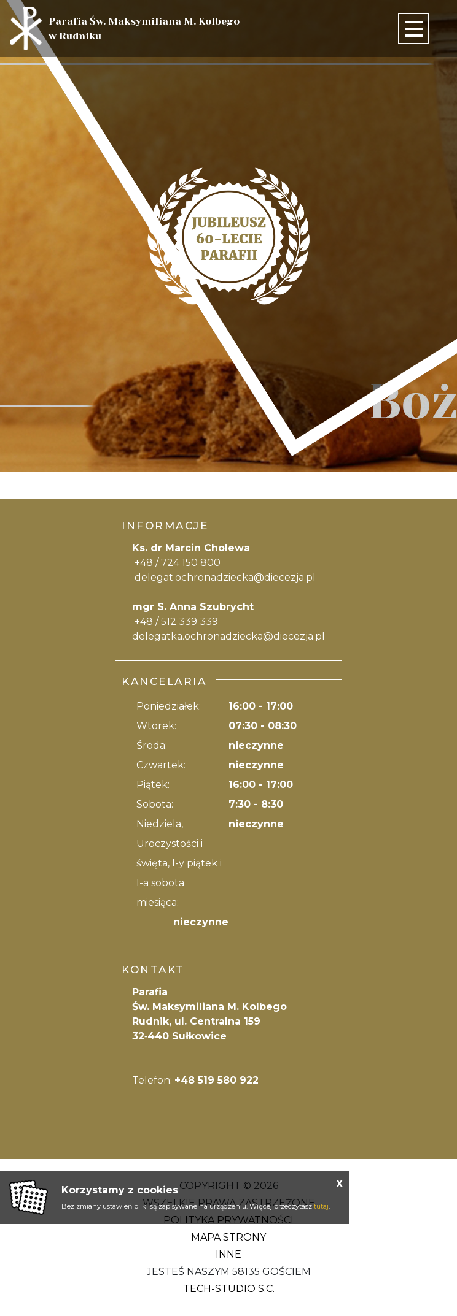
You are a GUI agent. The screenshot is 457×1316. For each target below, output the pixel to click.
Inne (228, 1254)
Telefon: (195, 1080)
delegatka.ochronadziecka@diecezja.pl (228, 636)
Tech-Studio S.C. (229, 1289)
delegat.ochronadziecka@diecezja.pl (225, 577)
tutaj (321, 1206)
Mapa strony (228, 1237)
